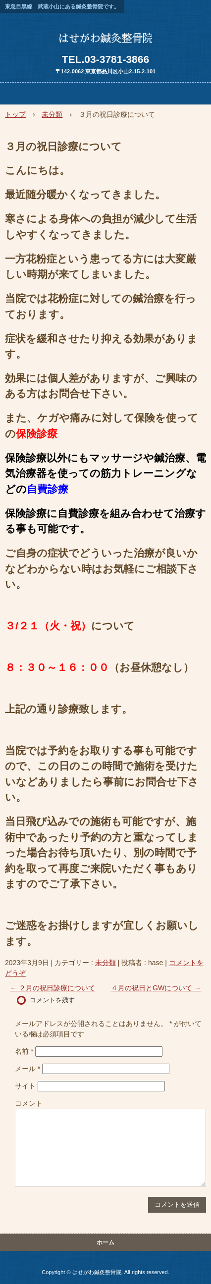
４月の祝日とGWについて (156, 988)
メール (27, 1069)
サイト (25, 1086)
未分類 (105, 963)
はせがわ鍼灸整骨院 (105, 41)
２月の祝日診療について (52, 988)
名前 (24, 1051)
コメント (29, 1103)
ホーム (105, 1242)
